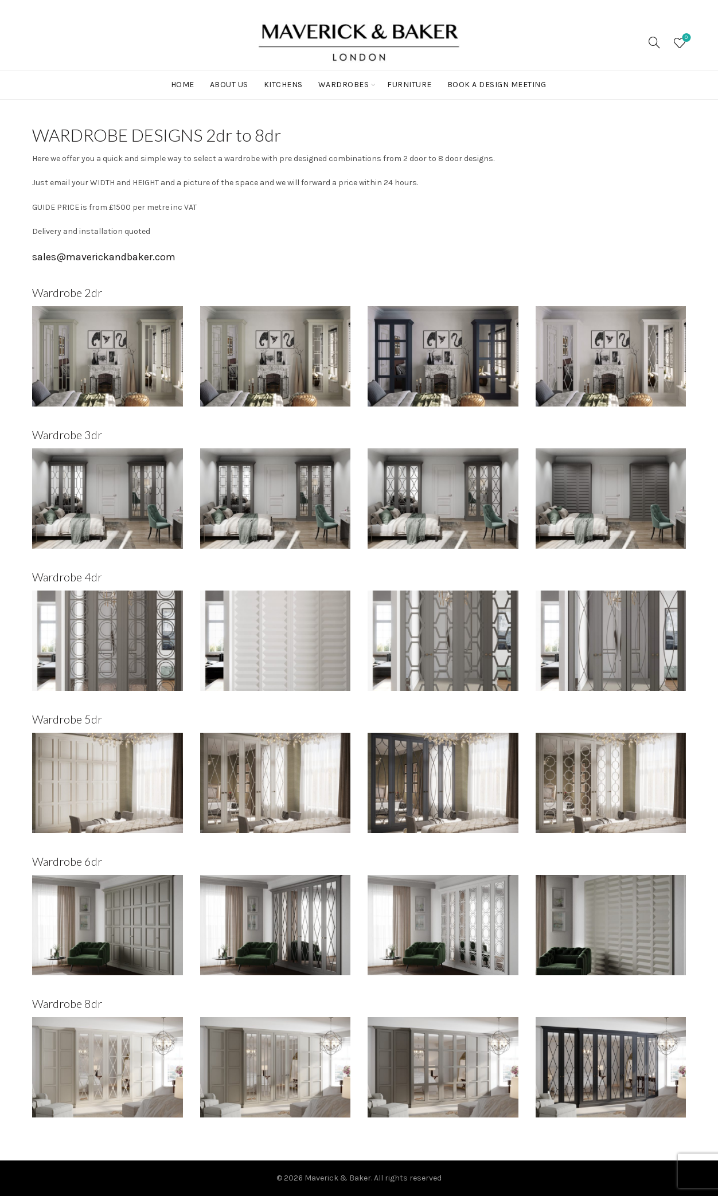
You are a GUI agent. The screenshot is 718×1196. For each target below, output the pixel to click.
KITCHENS (283, 84)
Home (182, 84)
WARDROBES (343, 84)
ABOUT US (229, 84)
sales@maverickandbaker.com (103, 257)
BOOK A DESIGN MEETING (497, 84)
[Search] (654, 42)
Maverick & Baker (338, 1178)
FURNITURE (409, 84)
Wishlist (685, 38)
